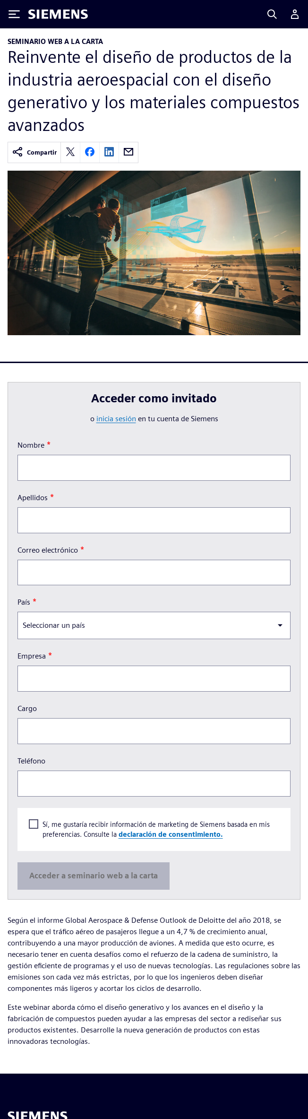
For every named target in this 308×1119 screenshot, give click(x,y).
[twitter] (70, 152)
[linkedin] (109, 152)
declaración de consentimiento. (171, 834)
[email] (128, 152)
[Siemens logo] (58, 14)
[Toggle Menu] (14, 14)
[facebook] (89, 152)
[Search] (272, 14)
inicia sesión (116, 418)
